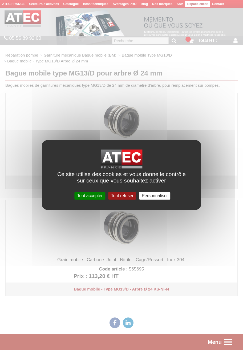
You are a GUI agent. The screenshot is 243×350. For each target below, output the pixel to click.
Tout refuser (122, 195)
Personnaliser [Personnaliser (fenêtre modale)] (155, 195)
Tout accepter (90, 195)
